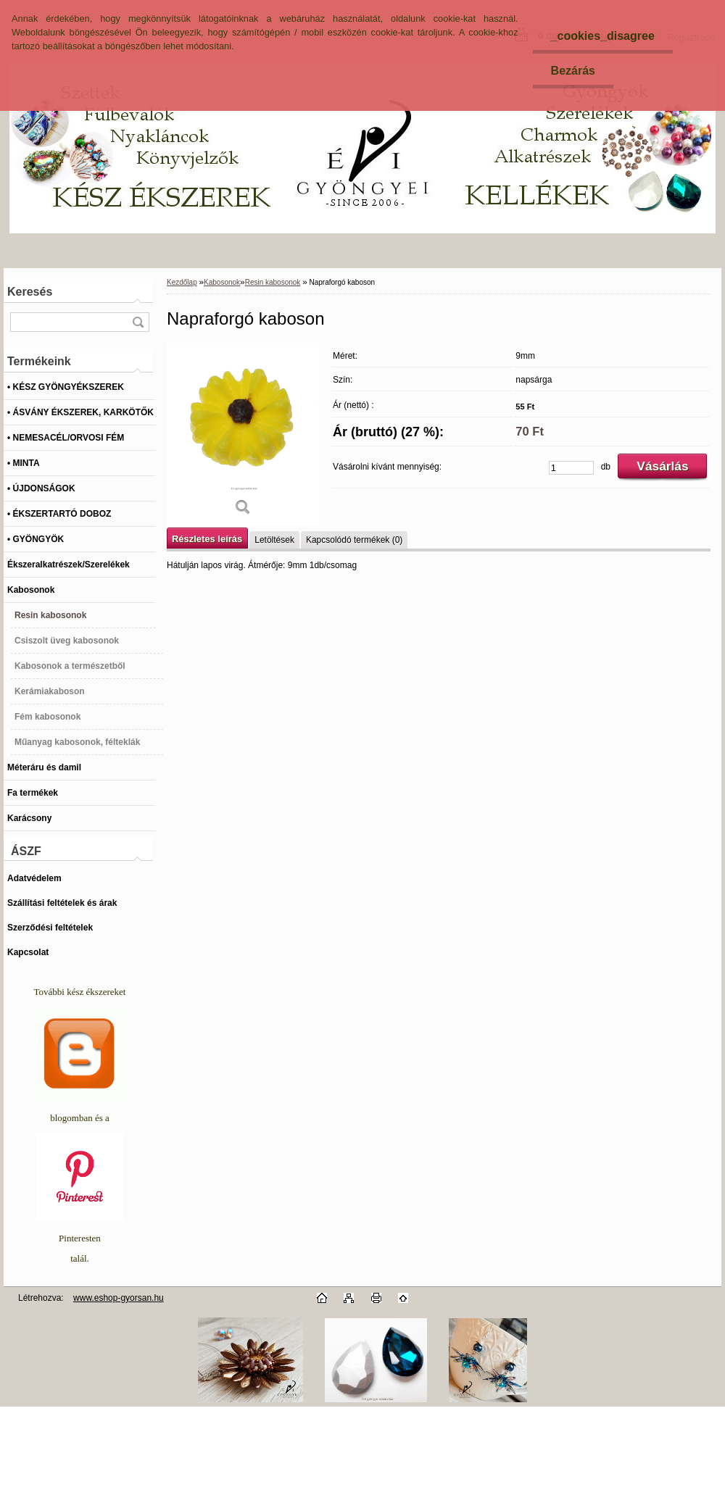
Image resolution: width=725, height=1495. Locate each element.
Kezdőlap (182, 282)
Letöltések (274, 540)
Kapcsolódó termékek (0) (354, 540)
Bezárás (573, 70)
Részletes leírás (207, 538)
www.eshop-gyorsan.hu (118, 1298)
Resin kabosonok (273, 282)
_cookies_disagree (603, 36)
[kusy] (571, 468)
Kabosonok (222, 282)
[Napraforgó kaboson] (242, 434)
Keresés (29, 292)
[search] (137, 322)
